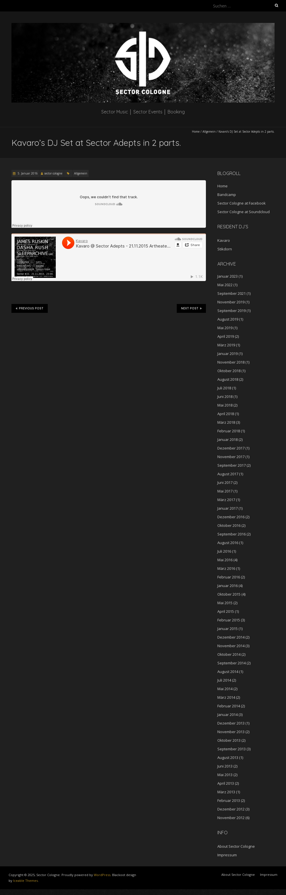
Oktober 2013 (229, 740)
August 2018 (227, 379)
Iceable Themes (25, 880)
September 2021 (231, 293)
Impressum (227, 854)
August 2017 (227, 473)
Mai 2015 (225, 602)
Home (196, 131)
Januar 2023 (227, 276)
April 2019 (225, 336)
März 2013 (226, 791)
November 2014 (231, 645)
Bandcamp (226, 194)
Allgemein (209, 131)
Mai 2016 (225, 559)
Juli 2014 (224, 680)
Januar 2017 (227, 508)
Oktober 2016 (229, 525)
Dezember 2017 (231, 448)
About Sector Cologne (236, 846)
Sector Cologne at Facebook (241, 203)
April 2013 (225, 783)
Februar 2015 (228, 620)
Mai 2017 (225, 491)
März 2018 (226, 422)
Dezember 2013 (231, 723)
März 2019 (226, 345)
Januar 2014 (227, 714)
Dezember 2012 (231, 809)
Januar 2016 (227, 585)
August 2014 (227, 671)
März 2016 (226, 568)
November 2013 (231, 731)
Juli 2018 (224, 387)
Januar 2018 (227, 439)
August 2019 (227, 319)
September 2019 (231, 310)
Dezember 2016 (231, 516)
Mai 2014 (225, 688)
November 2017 (231, 456)
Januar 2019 (227, 353)
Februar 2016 (228, 577)
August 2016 (227, 542)
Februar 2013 (228, 800)
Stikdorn (224, 249)
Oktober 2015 (229, 594)
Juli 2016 (224, 551)
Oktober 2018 (229, 370)
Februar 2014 (228, 705)
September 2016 (231, 534)
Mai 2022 (225, 284)
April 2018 (225, 413)
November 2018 (231, 362)
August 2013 (227, 757)
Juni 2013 (225, 766)
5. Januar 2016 (27, 173)
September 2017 (231, 465)
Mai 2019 (225, 327)
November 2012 (231, 817)
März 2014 (226, 697)
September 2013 (231, 748)
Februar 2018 (228, 430)
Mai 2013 (225, 774)
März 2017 (226, 499)
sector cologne (53, 173)
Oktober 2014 (229, 654)
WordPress (102, 875)
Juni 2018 (225, 396)
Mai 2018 (225, 405)
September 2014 (231, 663)
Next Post (191, 308)
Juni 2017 (225, 482)
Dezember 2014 (231, 637)
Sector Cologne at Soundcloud (243, 211)
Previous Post (29, 308)
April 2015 (225, 611)
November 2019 (231, 302)
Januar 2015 (227, 628)
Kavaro (223, 240)
